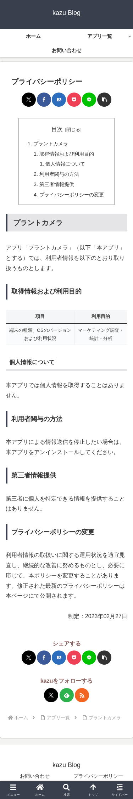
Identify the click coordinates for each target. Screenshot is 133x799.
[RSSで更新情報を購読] (82, 695)
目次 (57, 129)
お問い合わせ (35, 776)
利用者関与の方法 (59, 174)
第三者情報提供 (56, 184)
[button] (104, 100)
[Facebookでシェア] (44, 100)
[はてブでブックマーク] (59, 100)
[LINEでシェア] (89, 100)
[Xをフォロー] (51, 695)
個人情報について (65, 164)
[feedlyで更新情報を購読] (67, 695)
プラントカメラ (50, 143)
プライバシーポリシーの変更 (71, 194)
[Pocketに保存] (74, 100)
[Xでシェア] (29, 100)
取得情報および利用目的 (66, 154)
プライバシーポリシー (98, 776)
